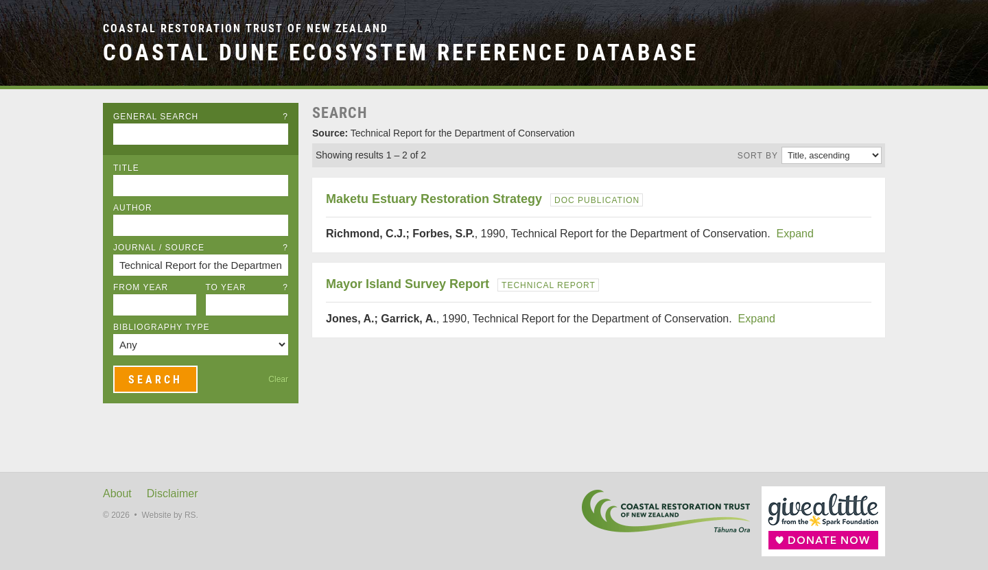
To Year (247, 287)
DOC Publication (596, 200)
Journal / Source (200, 247)
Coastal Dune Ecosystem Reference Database (400, 52)
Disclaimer (172, 493)
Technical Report (549, 285)
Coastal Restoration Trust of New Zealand (245, 28)
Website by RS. (169, 515)
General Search (200, 116)
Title (126, 168)
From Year (140, 287)
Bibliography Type (161, 327)
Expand (795, 233)
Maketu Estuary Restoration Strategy (434, 199)
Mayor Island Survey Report (407, 284)
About (117, 493)
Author (132, 208)
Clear (278, 379)
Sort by (758, 156)
